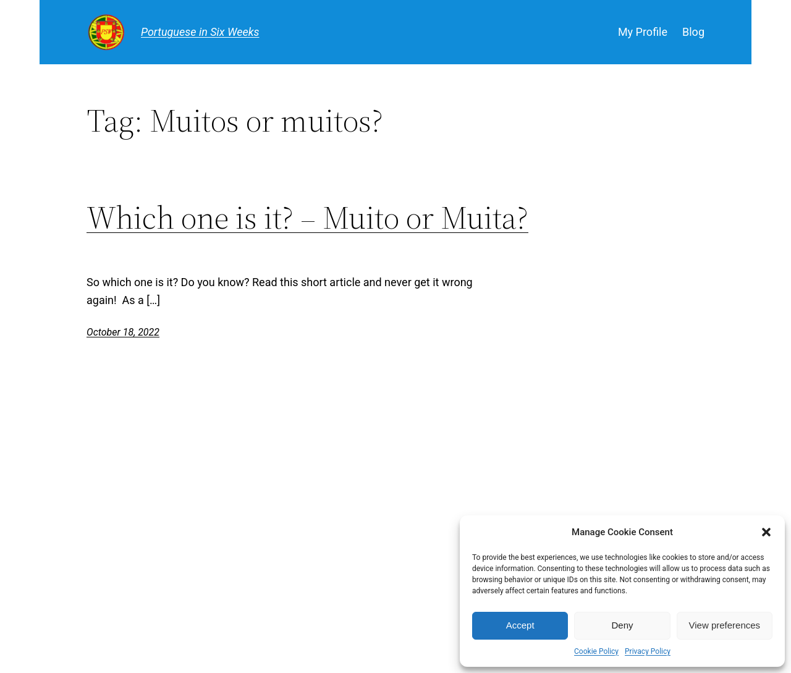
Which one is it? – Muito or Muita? (307, 217)
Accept (520, 625)
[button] (766, 532)
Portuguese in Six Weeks (200, 31)
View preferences (725, 625)
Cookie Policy (596, 651)
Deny (622, 625)
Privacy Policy (647, 651)
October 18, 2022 (123, 332)
